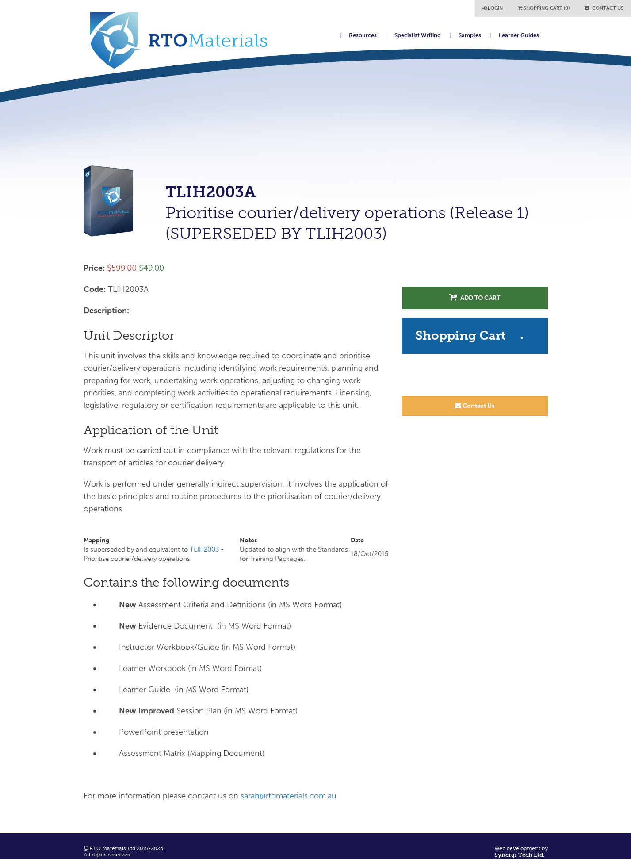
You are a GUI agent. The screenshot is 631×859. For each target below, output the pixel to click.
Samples (470, 35)
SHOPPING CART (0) (544, 8)
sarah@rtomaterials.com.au (289, 796)
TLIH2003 (204, 549)
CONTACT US (604, 8)
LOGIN (492, 8)
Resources (363, 35)
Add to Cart (474, 297)
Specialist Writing (417, 35)
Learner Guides (519, 35)
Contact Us (474, 406)
